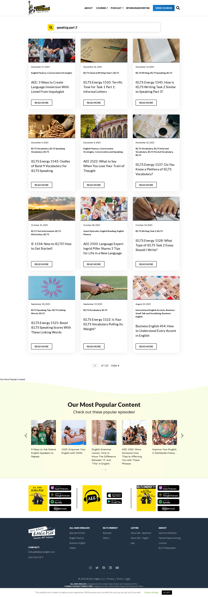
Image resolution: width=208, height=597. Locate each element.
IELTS (116, 72)
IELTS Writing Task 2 (146, 230)
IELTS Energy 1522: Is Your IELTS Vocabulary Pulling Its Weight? (103, 323)
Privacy (110, 577)
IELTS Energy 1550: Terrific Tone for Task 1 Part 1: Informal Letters (103, 86)
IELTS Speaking (158, 72)
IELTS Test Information (42, 230)
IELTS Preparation (167, 546)
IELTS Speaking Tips (41, 309)
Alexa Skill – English (140, 536)
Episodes (107, 531)
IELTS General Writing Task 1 (97, 72)
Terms (119, 577)
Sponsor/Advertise (132, 8)
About (84, 8)
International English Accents (150, 309)
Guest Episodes (91, 230)
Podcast (111, 8)
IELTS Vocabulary (40, 148)
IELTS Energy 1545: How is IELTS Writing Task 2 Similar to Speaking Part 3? (156, 86)
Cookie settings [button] (151, 592)
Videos (73, 546)
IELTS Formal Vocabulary (160, 151)
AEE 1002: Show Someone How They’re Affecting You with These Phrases (132, 455)
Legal (127, 577)
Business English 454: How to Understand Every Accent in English (156, 329)
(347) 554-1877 (35, 556)
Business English (78, 541)
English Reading (108, 230)
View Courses (158, 8)
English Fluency (38, 72)
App (133, 541)
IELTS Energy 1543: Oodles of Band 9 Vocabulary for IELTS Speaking (51, 165)
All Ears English (80, 526)
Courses (96, 8)
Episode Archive (77, 531)
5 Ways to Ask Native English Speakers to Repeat (43, 452)
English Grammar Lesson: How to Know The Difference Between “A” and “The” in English (104, 455)
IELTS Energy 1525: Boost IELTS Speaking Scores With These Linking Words (51, 326)
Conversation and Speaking (109, 151)
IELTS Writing (142, 72)
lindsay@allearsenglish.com (41, 550)
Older (115, 364)
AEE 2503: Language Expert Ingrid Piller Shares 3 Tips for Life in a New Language (103, 247)
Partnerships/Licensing (170, 536)
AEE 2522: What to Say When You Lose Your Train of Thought (102, 165)
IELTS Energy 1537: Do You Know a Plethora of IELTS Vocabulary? (155, 168)
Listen (135, 526)
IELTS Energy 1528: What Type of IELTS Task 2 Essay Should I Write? (155, 244)
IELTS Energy (110, 526)
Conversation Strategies (59, 72)
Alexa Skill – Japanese (141, 531)
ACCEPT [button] (166, 592)
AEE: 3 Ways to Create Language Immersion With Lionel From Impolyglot (50, 86)
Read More (42, 102)
